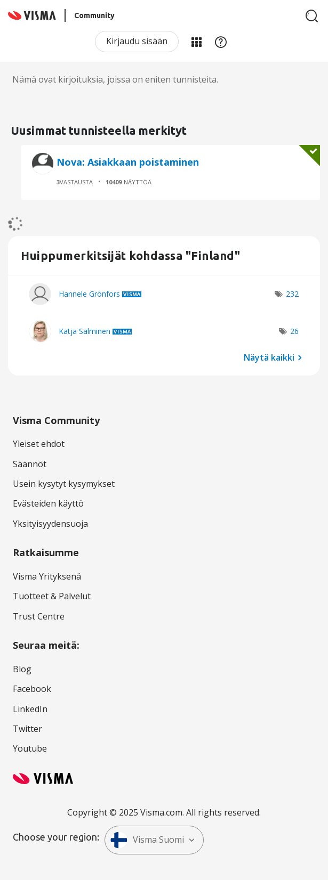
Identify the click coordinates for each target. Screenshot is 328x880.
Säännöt (29, 464)
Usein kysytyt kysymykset (64, 484)
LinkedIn (30, 709)
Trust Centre (39, 616)
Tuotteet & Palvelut (52, 596)
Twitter (27, 729)
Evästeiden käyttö (48, 503)
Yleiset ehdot (39, 444)
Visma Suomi (147, 840)
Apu (221, 41)
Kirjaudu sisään (136, 41)
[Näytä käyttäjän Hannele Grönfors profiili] (89, 294)
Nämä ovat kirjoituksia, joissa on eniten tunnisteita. (115, 79)
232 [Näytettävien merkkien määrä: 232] (292, 294)
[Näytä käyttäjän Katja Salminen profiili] (84, 331)
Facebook (32, 689)
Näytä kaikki (269, 357)
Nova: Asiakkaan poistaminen (128, 162)
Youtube (30, 748)
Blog (22, 669)
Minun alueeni (196, 41)
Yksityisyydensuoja (50, 523)
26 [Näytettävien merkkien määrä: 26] (294, 331)
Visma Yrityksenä (47, 576)
